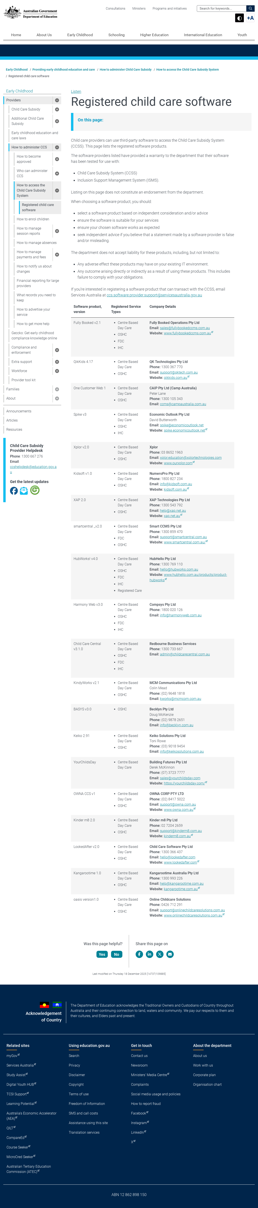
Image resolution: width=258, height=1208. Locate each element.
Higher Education (154, 35)
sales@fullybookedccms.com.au (185, 328)
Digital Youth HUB (20, 1084)
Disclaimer (77, 1075)
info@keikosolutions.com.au (182, 751)
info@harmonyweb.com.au (181, 615)
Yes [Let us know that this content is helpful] (102, 954)
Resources (14, 429)
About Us (44, 35)
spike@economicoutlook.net (182, 425)
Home (16, 35)
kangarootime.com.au (181, 889)
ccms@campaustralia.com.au (183, 404)
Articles (12, 420)
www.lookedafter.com (180, 862)
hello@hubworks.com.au (179, 569)
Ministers (139, 8)
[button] (56, 100)
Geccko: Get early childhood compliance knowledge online (34, 335)
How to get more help (33, 324)
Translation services (84, 1132)
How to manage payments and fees (31, 254)
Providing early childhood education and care (63, 69)
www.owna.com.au (178, 810)
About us (200, 1056)
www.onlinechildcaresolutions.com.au (193, 915)
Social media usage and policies (155, 1094)
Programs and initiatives (170, 8)
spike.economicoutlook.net (184, 430)
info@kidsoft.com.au (176, 484)
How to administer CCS (29, 147)
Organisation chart (207, 1084)
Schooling (116, 35)
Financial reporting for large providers (38, 283)
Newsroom (139, 1065)
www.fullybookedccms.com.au (187, 333)
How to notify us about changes (34, 269)
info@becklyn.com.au (176, 725)
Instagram (139, 1123)
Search (74, 1056)
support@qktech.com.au (179, 372)
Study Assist (16, 1075)
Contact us (139, 1056)
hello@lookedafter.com (177, 857)
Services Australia (20, 1065)
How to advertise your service (33, 312)
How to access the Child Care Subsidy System (187, 69)
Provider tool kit (23, 380)
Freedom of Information (87, 1104)
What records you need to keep (36, 297)
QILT (10, 1128)
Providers (13, 100)
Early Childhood (80, 35)
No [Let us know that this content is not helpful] (116, 954)
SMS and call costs (83, 1113)
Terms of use (79, 1094)
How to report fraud (146, 1104)
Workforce (19, 371)
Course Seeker (17, 1147)
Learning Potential (20, 1104)
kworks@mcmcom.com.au (180, 699)
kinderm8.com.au (177, 836)
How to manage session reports (29, 231)
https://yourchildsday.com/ (184, 783)
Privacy (74, 1065)
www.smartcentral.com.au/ (185, 542)
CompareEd (15, 1138)
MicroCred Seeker (20, 1157)
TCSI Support (17, 1094)
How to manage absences (37, 243)
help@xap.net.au (173, 511)
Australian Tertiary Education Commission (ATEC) (29, 1169)
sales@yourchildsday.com (180, 778)
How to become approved (29, 159)
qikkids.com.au (175, 378)
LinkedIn (137, 1132)
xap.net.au (172, 516)
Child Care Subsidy (26, 109)
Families (12, 389)
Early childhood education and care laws (35, 135)
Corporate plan (204, 1075)
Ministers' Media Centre (149, 1075)
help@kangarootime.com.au (182, 883)
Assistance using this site (88, 1123)
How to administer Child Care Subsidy (126, 69)
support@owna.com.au (178, 804)
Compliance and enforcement (24, 350)
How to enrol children (33, 219)
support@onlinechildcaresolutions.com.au (192, 910)
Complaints (140, 1084)
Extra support (22, 362)
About (10, 398)
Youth (242, 35)
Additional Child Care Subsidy (28, 121)
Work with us (203, 1065)
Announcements (18, 411)
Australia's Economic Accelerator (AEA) (31, 1116)
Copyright (76, 1084)
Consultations (115, 8)
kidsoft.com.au (175, 489)
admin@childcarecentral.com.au (185, 654)
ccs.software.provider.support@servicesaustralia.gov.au (154, 295)
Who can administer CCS (32, 173)
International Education (203, 35)
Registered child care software (38, 207)
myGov (12, 1056)
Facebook (138, 1113)
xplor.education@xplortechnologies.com (191, 458)
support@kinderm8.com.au (181, 831)
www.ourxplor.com (178, 463)
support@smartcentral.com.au (183, 537)
